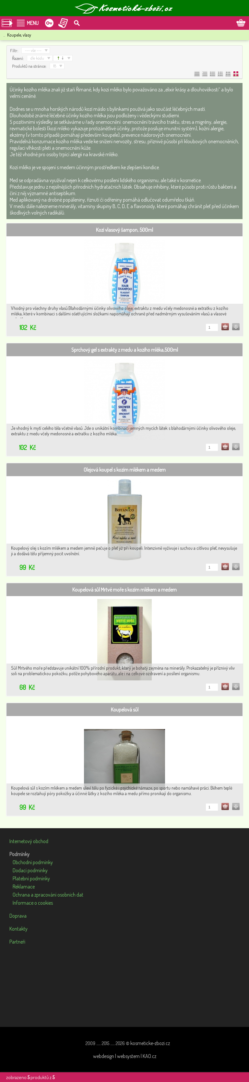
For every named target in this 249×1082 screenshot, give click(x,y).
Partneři (17, 941)
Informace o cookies (33, 903)
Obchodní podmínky (33, 862)
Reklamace (24, 886)
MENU (33, 23)
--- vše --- (33, 50)
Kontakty (18, 928)
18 (54, 65)
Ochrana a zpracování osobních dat (48, 894)
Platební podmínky (31, 878)
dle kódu (37, 58)
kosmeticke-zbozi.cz (150, 1043)
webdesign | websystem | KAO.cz (124, 1056)
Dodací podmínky (30, 870)
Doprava (18, 915)
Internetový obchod (28, 841)
